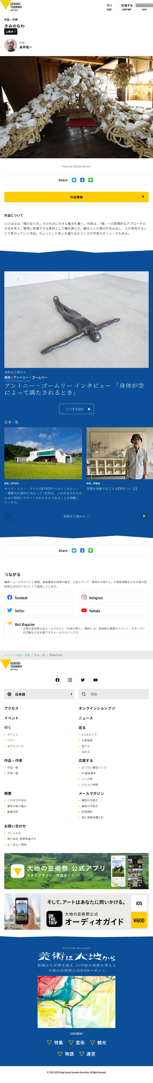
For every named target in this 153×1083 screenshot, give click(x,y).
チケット (12, 734)
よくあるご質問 (17, 844)
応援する (86, 760)
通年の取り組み (17, 806)
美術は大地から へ (76, 516)
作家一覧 (12, 773)
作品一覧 (39, 655)
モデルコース (15, 746)
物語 (69, 1054)
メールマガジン (91, 793)
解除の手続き (90, 806)
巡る (82, 727)
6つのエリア (89, 734)
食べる (86, 746)
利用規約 (87, 811)
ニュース (86, 717)
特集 (58, 1042)
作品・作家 (11, 19)
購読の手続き (90, 800)
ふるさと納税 (90, 784)
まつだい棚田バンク (94, 767)
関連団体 (12, 811)
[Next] (144, 516)
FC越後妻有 (89, 773)
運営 (91, 1054)
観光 (102, 1042)
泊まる (86, 751)
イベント (11, 717)
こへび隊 (87, 778)
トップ (8, 655)
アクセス (11, 708)
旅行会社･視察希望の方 (21, 838)
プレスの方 (14, 833)
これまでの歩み (17, 800)
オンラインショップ (95, 708)
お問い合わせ (15, 826)
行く (8, 727)
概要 (8, 793)
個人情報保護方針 (93, 817)
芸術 (80, 1042)
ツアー (11, 740)
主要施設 (87, 740)
